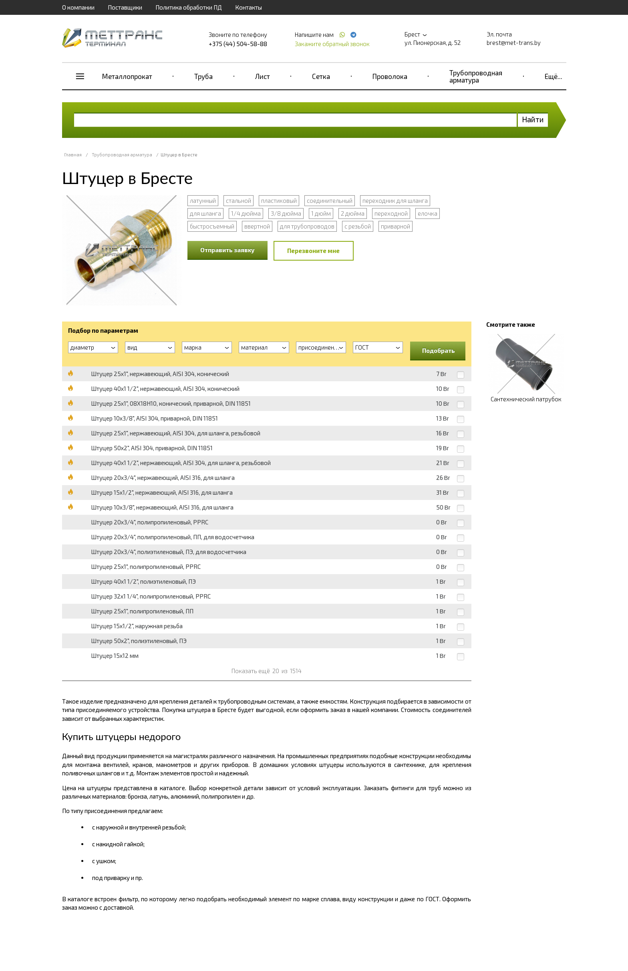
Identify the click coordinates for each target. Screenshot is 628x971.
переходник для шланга (395, 200)
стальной (238, 200)
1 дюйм (321, 213)
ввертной (257, 226)
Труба (203, 76)
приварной (395, 226)
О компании (78, 7)
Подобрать (438, 350)
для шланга (205, 213)
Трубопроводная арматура (475, 76)
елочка (427, 213)
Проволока (389, 76)
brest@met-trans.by (514, 42)
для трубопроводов (307, 226)
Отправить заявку (227, 249)
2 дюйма (352, 213)
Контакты (248, 7)
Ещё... (553, 76)
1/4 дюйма (246, 213)
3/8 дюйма (286, 213)
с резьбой (357, 226)
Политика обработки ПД (188, 7)
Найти (533, 119)
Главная (73, 154)
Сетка (321, 76)
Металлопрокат (127, 76)
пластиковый (279, 200)
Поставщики (125, 7)
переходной (391, 213)
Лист (262, 76)
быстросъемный (212, 226)
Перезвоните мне (313, 250)
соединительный (329, 200)
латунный (203, 200)
